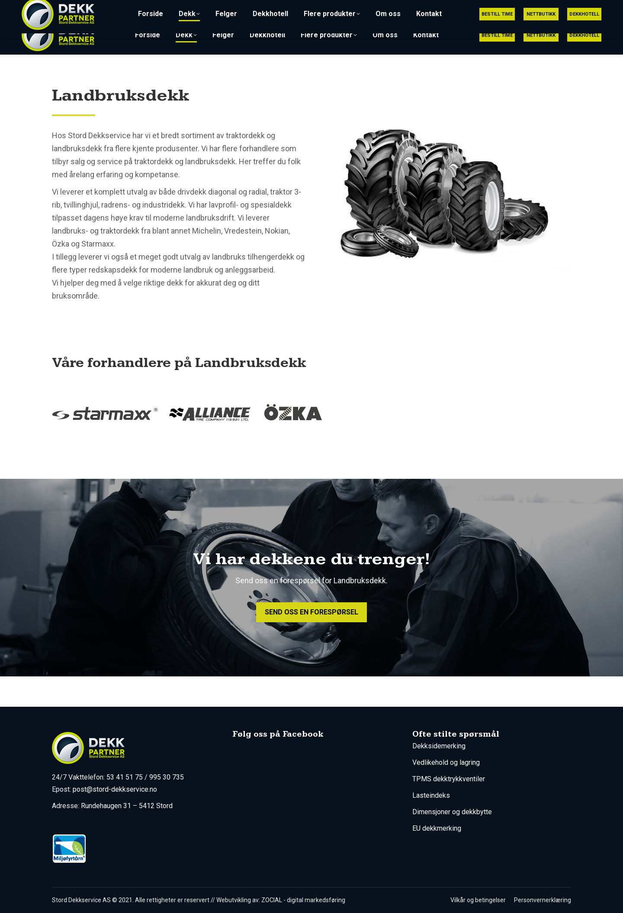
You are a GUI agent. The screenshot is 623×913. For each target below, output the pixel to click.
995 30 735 (166, 777)
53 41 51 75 (124, 777)
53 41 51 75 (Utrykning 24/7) (414, 8)
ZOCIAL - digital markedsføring (303, 900)
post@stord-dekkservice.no (519, 8)
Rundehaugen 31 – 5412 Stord (127, 806)
